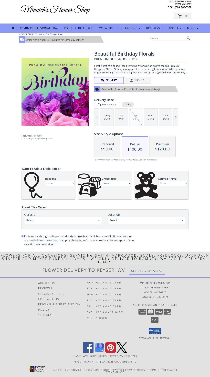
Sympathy (107, 28)
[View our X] (121, 351)
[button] (182, 16)
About (175, 28)
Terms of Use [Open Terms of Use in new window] (115, 371)
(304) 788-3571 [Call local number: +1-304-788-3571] (183, 7)
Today (128, 104)
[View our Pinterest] (110, 351)
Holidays (155, 28)
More (193, 28)
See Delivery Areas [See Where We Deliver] (147, 271)
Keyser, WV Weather (86, 361)
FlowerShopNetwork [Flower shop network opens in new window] (107, 369)
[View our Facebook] (88, 351)
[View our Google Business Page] (99, 351)
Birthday (85, 28)
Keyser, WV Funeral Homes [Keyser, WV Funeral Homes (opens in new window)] (90, 355)
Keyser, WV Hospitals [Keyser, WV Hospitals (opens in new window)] (123, 355)
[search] (188, 38)
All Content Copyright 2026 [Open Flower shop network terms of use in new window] (72, 369)
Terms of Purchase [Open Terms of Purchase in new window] (161, 369)
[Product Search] (167, 38)
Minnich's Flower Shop (55, 10)
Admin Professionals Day (39, 28)
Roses (68, 28)
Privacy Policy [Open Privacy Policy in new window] (135, 369)
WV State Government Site (119, 361)
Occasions (131, 28)
